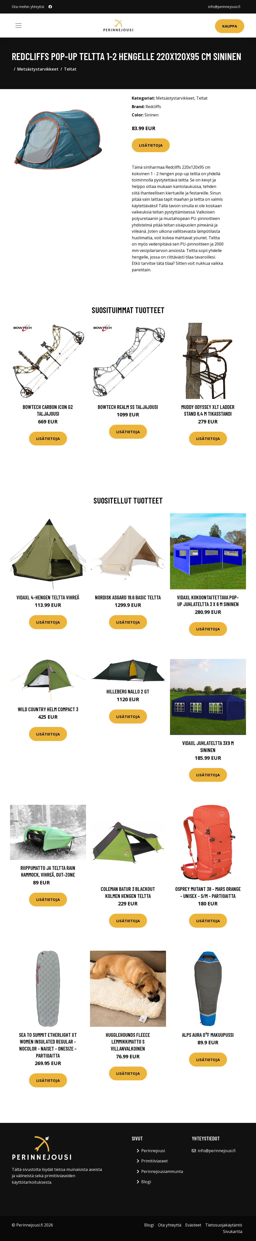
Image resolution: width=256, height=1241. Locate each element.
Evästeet (193, 1225)
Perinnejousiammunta (162, 1171)
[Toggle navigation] (18, 25)
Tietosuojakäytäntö (223, 1225)
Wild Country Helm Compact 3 (48, 709)
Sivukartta (232, 1231)
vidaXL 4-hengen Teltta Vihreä (47, 597)
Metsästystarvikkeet (37, 69)
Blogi (146, 1181)
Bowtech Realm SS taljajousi (128, 407)
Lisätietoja (150, 145)
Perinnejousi (153, 1150)
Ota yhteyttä (169, 1225)
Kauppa (229, 26)
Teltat (70, 69)
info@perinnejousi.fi (224, 6)
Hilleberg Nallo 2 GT (127, 691)
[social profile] (50, 7)
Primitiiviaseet (154, 1161)
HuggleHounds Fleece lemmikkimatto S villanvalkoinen (128, 1042)
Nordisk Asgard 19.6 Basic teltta (128, 597)
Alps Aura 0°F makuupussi (208, 1035)
